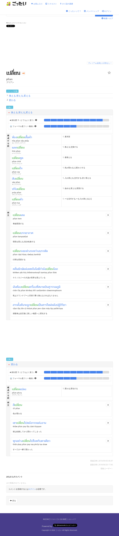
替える (21, 112)
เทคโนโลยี (34, 269)
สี (13, 405)
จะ (25, 305)
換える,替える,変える (20, 95)
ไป (25, 423)
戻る (13, 500)
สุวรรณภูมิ (54, 287)
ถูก (28, 305)
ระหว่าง (35, 251)
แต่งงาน (41, 423)
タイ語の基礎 (66, 3)
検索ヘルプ (107, 18)
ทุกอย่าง (18, 441)
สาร (44, 305)
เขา (15, 423)
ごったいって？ (73, 11)
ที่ (37, 287)
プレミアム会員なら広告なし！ (100, 63)
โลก (56, 269)
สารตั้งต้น (18, 305)
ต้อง (18, 287)
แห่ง (25, 269)
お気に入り (37, 3)
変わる (12, 100)
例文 (48, 519)
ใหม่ (49, 305)
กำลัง (43, 269)
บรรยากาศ (27, 233)
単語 (44, 519)
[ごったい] (17, 3)
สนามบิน (43, 287)
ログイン (106, 11)
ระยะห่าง (26, 251)
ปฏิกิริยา (61, 305)
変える (29, 112)
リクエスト (51, 3)
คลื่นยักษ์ (18, 269)
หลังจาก (32, 423)
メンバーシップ (91, 11)
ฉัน (14, 287)
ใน (34, 441)
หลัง (54, 305)
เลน (23, 215)
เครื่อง (32, 287)
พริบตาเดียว (43, 441)
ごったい (58, 530)
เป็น (40, 305)
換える (14, 112)
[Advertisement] (59, 45)
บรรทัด (43, 251)
